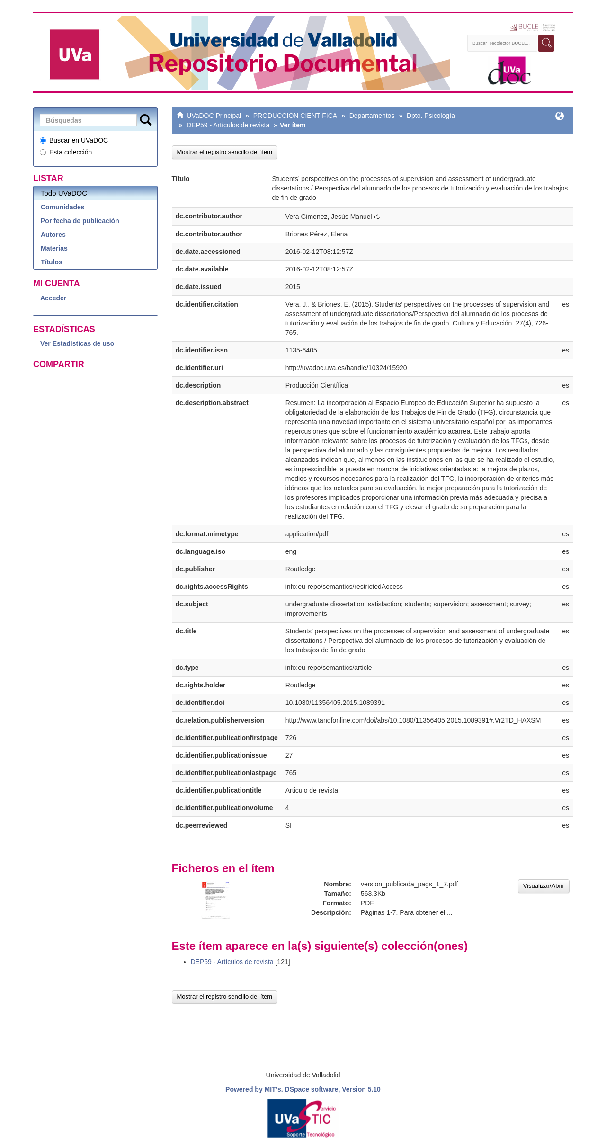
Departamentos (372, 115)
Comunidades (63, 207)
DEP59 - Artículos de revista (228, 125)
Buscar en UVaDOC (74, 140)
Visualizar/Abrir (543, 885)
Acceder (53, 298)
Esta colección (66, 152)
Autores (53, 234)
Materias (54, 248)
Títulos (51, 262)
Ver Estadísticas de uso (77, 343)
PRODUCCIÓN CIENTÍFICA (295, 115)
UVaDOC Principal (214, 115)
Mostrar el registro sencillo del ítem (225, 151)
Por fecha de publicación (80, 221)
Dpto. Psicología (431, 115)
